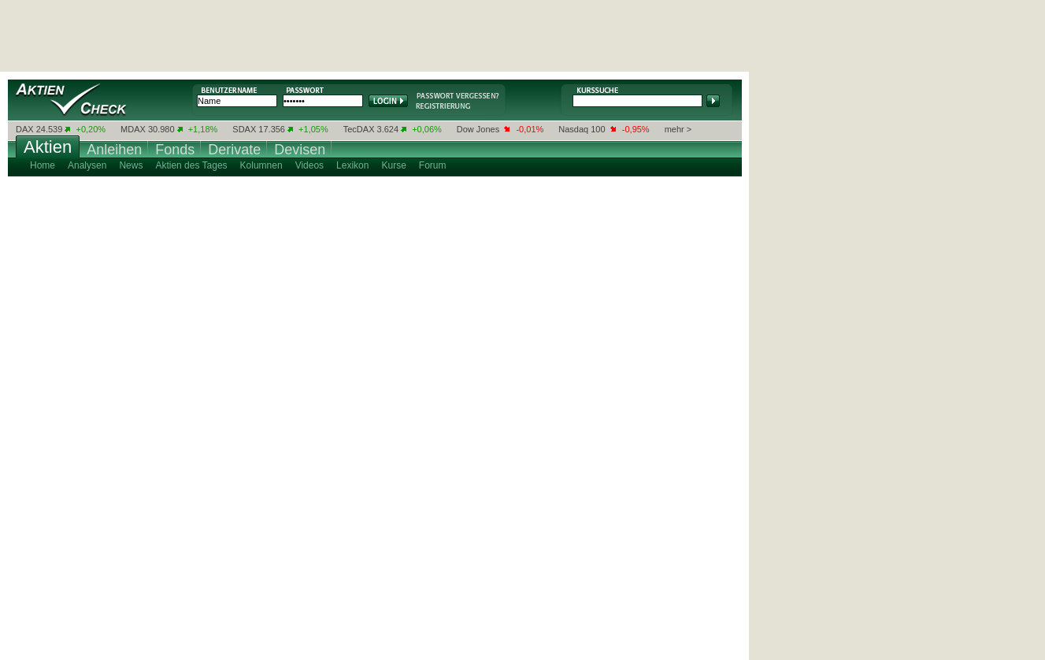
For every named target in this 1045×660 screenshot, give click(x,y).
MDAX (133, 129)
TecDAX (359, 129)
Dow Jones (478, 129)
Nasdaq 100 (581, 129)
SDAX (244, 129)
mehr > (678, 129)
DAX (25, 129)
